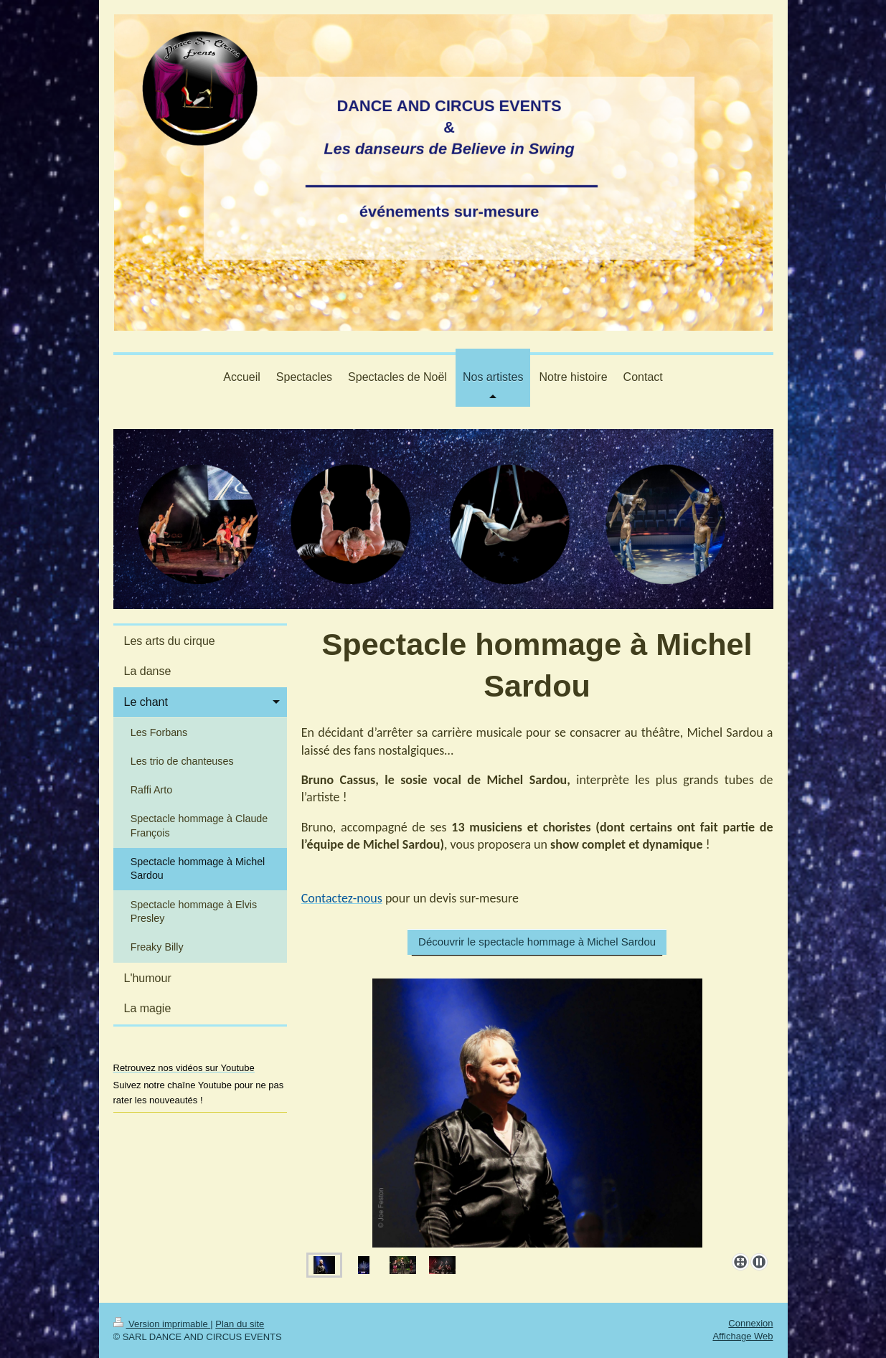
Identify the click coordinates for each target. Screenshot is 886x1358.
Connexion (750, 1323)
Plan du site (239, 1324)
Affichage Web (742, 1336)
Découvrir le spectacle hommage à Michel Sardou (537, 941)
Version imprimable (162, 1324)
